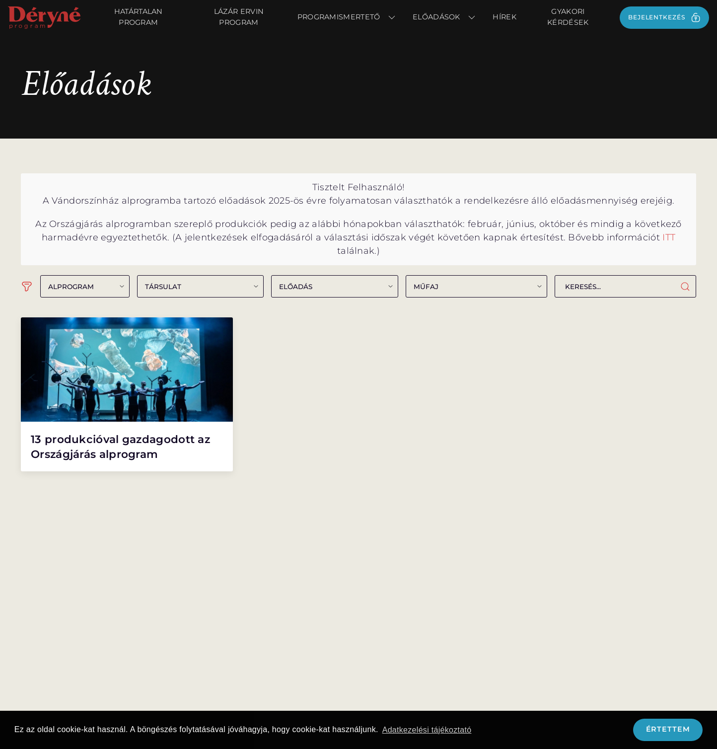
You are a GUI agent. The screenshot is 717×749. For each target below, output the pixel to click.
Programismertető (347, 17)
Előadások (445, 17)
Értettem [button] (668, 729)
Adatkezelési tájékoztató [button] (427, 730)
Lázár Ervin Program (239, 17)
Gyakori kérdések (567, 17)
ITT (668, 237)
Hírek (504, 16)
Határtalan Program (138, 17)
